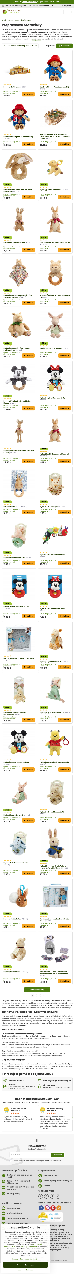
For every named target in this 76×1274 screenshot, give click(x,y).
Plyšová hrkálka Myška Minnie (52, 609)
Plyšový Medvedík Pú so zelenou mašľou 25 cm (17, 349)
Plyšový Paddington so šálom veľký (18, 137)
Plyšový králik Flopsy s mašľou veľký (55, 242)
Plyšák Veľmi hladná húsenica (52, 554)
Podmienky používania (59, 1260)
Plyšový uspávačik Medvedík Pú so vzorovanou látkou (17, 296)
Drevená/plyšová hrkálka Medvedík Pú (55, 296)
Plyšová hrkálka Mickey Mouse (16, 606)
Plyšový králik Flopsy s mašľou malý (55, 454)
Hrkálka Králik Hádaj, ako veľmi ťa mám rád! (17, 191)
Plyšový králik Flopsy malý (14, 242)
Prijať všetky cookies (25, 1265)
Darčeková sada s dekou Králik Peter (19, 658)
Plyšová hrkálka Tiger (49, 507)
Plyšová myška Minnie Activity (52, 398)
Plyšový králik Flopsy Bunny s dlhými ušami (18, 452)
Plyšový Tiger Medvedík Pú (51, 661)
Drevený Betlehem (11, 87)
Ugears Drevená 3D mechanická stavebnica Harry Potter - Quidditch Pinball (55, 136)
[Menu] (71, 12)
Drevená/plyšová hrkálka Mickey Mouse (17, 402)
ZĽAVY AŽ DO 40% (29, 2)
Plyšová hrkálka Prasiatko (14, 558)
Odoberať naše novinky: (37, 1149)
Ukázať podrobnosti (25, 1270)
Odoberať (57, 1155)
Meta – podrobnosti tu (29, 1247)
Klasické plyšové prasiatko (51, 348)
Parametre (64, 46)
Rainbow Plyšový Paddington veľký (54, 87)
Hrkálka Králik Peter (11, 507)
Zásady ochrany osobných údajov (25, 1259)
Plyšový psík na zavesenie (51, 190)
